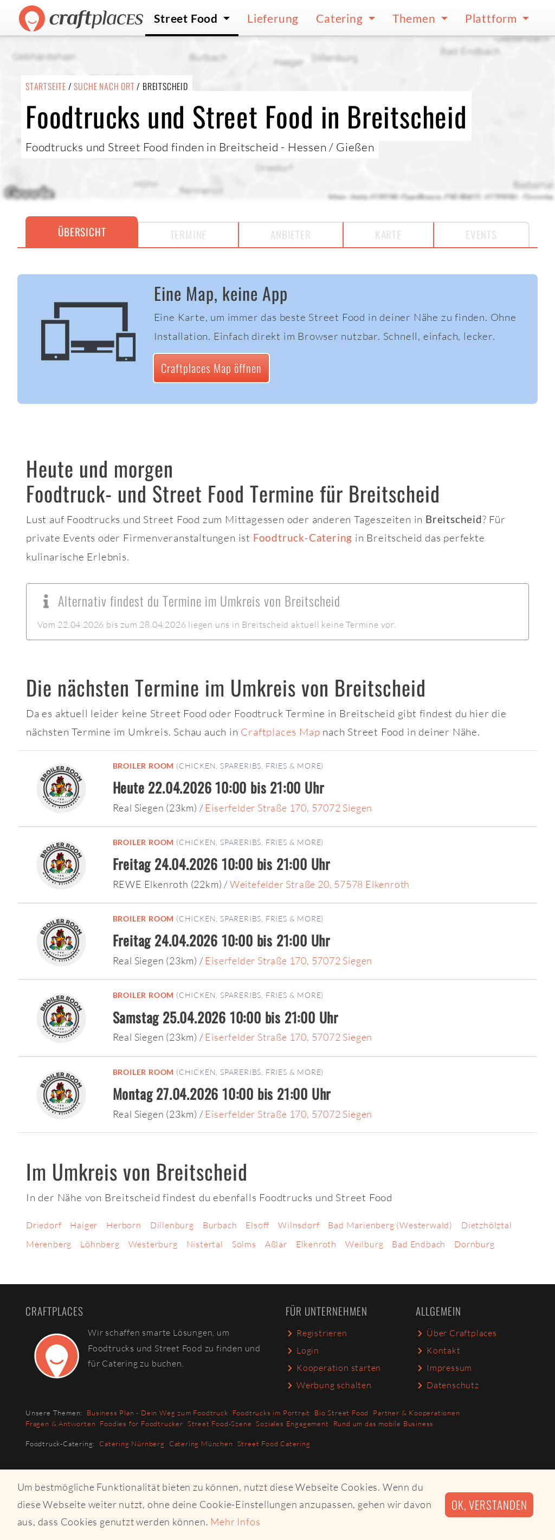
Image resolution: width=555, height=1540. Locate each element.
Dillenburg (172, 1225)
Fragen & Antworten (60, 1423)
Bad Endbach (419, 1244)
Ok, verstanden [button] (489, 1504)
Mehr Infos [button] (235, 1522)
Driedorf (43, 1225)
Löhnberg (99, 1244)
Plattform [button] (492, 18)
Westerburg (153, 1244)
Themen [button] (415, 18)
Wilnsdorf (298, 1225)
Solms (244, 1244)
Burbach (220, 1225)
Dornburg (474, 1244)
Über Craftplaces (456, 1333)
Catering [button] (340, 18)
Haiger (84, 1225)
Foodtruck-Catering (302, 537)
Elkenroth (316, 1244)
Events (481, 234)
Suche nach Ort (104, 86)
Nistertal (204, 1244)
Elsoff (257, 1225)
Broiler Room (144, 765)
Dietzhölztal (486, 1225)
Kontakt (438, 1350)
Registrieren (316, 1333)
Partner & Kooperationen (416, 1412)
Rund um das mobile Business (383, 1423)
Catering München (201, 1443)
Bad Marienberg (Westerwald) (390, 1225)
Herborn (123, 1225)
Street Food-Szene (220, 1423)
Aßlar (276, 1244)
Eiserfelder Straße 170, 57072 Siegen (288, 808)
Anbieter (290, 234)
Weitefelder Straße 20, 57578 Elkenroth (320, 884)
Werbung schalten (329, 1385)
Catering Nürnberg (132, 1443)
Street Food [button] (187, 18)
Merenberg (49, 1244)
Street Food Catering (274, 1443)
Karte (388, 234)
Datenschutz (447, 1385)
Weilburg (364, 1244)
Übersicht (82, 232)
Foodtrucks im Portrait (272, 1412)
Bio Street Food (341, 1412)
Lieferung (273, 18)
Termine (188, 234)
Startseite (45, 86)
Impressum (444, 1367)
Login (302, 1350)
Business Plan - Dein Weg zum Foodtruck (157, 1412)
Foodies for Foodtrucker (141, 1423)
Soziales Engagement (292, 1423)
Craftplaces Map (280, 731)
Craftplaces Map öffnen (211, 367)
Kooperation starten (333, 1367)
